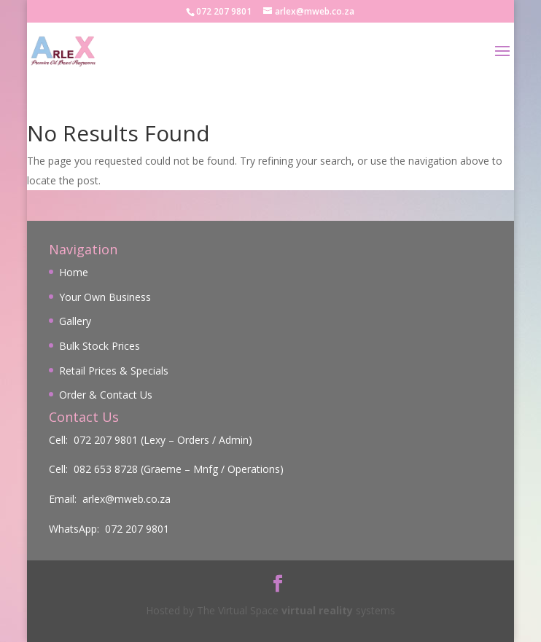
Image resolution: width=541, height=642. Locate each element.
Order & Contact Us (105, 395)
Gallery (75, 321)
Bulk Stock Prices (99, 346)
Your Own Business (105, 297)
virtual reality (317, 610)
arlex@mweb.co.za (126, 499)
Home (73, 272)
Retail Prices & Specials (113, 370)
